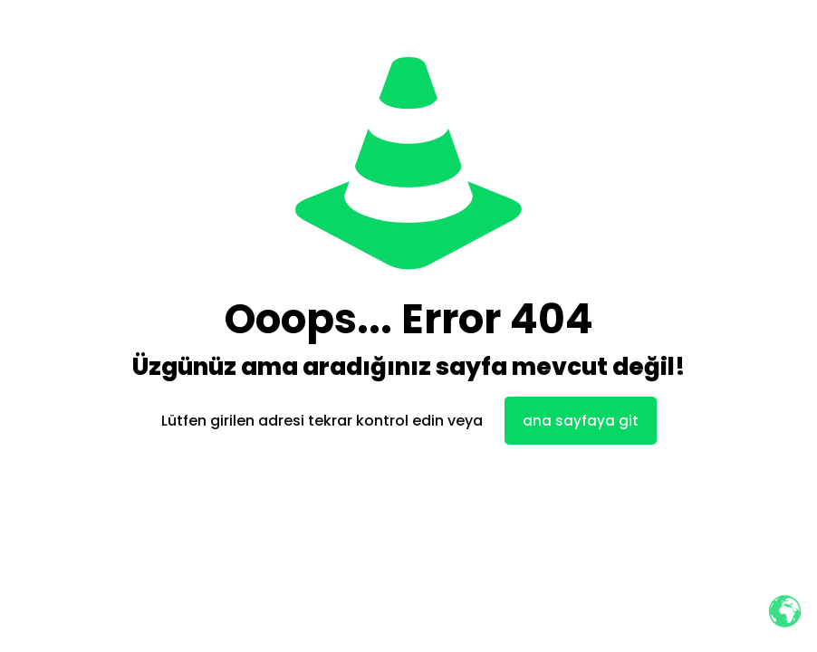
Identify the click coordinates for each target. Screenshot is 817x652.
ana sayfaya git (581, 420)
